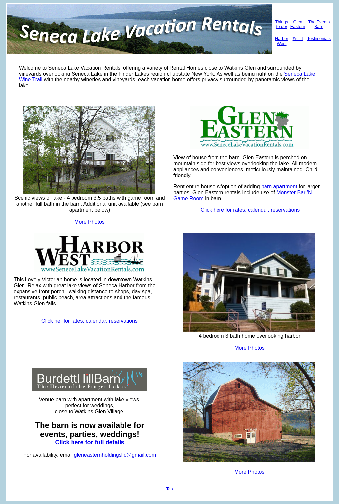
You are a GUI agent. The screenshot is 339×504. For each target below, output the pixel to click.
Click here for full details (89, 442)
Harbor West (281, 41)
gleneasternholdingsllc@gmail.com (115, 455)
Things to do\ (281, 24)
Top (169, 488)
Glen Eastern (297, 24)
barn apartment (279, 186)
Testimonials (319, 38)
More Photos (89, 222)
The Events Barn (319, 24)
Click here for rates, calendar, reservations (250, 210)
